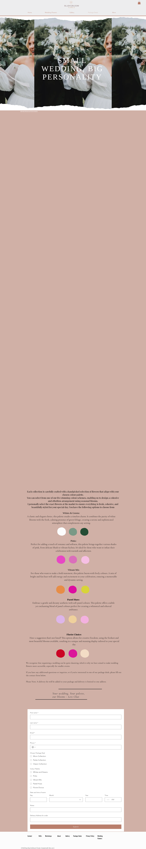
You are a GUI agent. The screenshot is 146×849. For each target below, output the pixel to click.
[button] (139, 2)
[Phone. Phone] (78, 747)
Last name (34, 723)
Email (32, 733)
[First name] (75, 717)
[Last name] (75, 727)
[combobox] (66, 799)
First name (34, 713)
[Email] (75, 737)
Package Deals (77, 836)
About (59, 836)
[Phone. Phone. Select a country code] (34, 747)
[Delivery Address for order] (75, 820)
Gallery (67, 836)
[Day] (37, 799)
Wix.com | (51, 848)
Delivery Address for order (39, 815)
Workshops (48, 836)
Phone (32, 743)
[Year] (93, 799)
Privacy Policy (90, 836)
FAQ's (40, 836)
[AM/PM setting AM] (112, 799)
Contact (30, 836)
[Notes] (75, 810)
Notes (32, 805)
